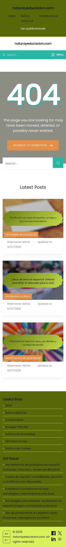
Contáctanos (48, 16)
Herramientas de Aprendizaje (23, 358)
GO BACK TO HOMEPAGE (30, 145)
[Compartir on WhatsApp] (60, 540)
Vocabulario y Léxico (17, 296)
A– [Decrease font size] (6, 540)
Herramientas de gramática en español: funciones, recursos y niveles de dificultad (31, 467)
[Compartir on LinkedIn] (53, 540)
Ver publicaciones (33, 29)
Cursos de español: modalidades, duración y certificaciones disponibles (33, 479)
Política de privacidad (20, 434)
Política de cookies (18, 448)
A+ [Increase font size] (6, 534)
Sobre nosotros (15, 413)
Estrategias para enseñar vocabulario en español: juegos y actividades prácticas (32, 503)
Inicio (11, 16)
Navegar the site (16, 427)
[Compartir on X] (60, 534)
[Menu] (53, 54)
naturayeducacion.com (33, 8)
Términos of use (16, 441)
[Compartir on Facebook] (53, 534)
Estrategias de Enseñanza (21, 234)
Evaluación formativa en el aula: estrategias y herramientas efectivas (28, 491)
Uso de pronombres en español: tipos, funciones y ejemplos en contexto (30, 515)
